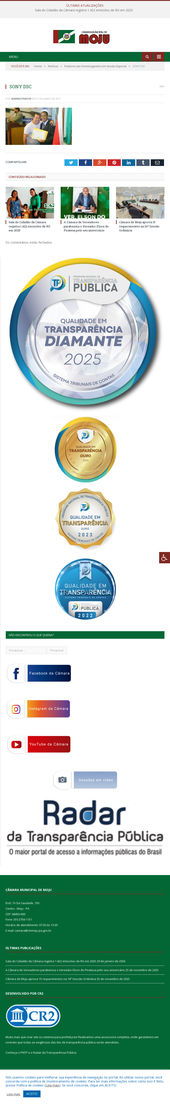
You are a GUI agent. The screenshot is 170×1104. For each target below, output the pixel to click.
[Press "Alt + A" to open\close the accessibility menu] (164, 557)
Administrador (21, 116)
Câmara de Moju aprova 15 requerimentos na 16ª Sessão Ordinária (139, 244)
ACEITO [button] (31, 1094)
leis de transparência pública (76, 1061)
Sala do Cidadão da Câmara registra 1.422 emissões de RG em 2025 (84, 10)
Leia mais (52, 1085)
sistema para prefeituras (60, 1055)
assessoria (108, 1055)
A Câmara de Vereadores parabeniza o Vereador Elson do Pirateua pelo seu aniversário (86, 244)
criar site (32, 1055)
